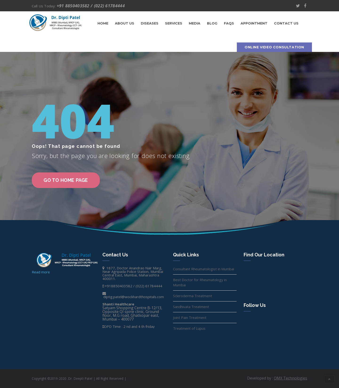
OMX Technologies (290, 378)
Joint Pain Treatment (189, 317)
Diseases (149, 23)
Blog (212, 23)
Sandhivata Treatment (191, 306)
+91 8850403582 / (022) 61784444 (91, 5)
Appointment (254, 23)
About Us (124, 23)
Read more (41, 272)
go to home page (66, 180)
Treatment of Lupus (189, 328)
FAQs (229, 23)
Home (102, 23)
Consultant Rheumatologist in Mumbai (203, 269)
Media (194, 23)
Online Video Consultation (274, 47)
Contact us (286, 23)
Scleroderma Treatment (192, 295)
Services (173, 23)
